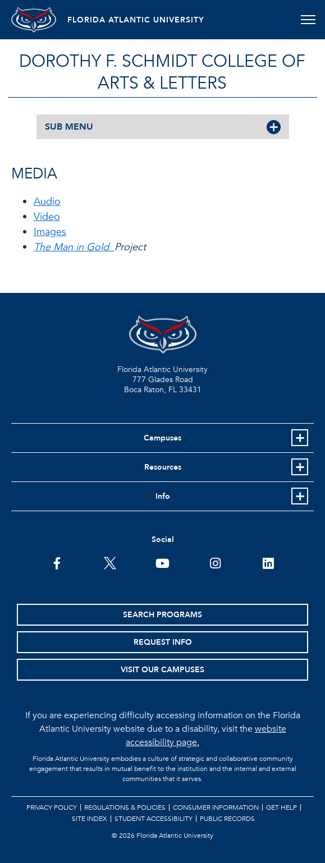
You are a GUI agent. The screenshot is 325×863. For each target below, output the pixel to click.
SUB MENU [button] (69, 127)
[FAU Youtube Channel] (162, 562)
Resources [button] (162, 467)
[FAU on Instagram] (215, 562)
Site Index (89, 818)
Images (50, 232)
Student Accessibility (154, 818)
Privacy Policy (51, 807)
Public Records (227, 818)
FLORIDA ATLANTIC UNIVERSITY (135, 20)
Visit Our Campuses (162, 669)
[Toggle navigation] (307, 19)
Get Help (281, 807)
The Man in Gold (74, 247)
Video (47, 217)
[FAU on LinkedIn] (268, 562)
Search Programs (162, 614)
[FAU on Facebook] (57, 562)
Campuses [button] (162, 438)
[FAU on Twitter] (110, 562)
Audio (47, 202)
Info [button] (162, 496)
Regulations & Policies (125, 807)
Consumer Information (216, 807)
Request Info (163, 642)
